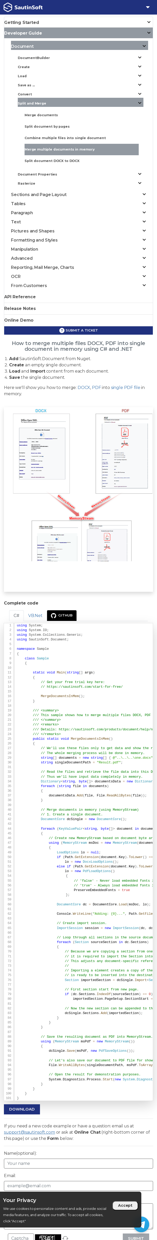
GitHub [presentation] (62, 615)
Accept (125, 1205)
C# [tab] (16, 615)
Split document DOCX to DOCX (52, 161)
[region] (70, 1210)
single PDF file (125, 387)
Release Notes (20, 308)
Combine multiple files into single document (65, 138)
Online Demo (18, 320)
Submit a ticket (78, 330)
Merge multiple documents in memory (60, 149)
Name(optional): (20, 1153)
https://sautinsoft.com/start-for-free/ (85, 687)
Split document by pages (47, 126)
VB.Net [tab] (35, 615)
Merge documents (41, 115)
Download (22, 1109)
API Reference (20, 296)
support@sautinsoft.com (29, 1132)
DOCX (84, 387)
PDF (96, 387)
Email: (10, 1175)
